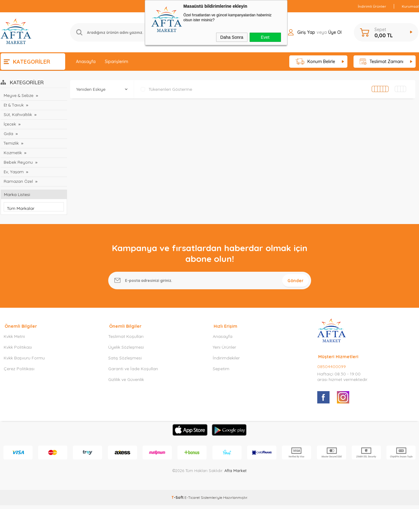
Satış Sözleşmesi (125, 361)
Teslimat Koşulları (126, 340)
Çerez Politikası (19, 372)
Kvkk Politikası (18, 351)
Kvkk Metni (14, 340)
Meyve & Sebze (18, 95)
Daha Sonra (231, 37)
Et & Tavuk (13, 104)
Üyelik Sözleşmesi (126, 351)
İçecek (10, 124)
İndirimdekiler (226, 361)
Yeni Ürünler (224, 351)
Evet (265, 37)
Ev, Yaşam (13, 171)
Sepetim (221, 372)
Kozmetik (13, 152)
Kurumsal (410, 6)
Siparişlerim (116, 61)
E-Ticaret (192, 501)
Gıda (8, 133)
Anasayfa (86, 61)
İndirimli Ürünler (372, 6)
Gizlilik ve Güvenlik (126, 383)
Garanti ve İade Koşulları (133, 372)
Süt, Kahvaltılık (17, 114)
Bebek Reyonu (18, 162)
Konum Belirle (315, 61)
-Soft (178, 501)
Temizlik (11, 143)
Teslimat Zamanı (381, 61)
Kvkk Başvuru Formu (24, 361)
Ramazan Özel (18, 181)
